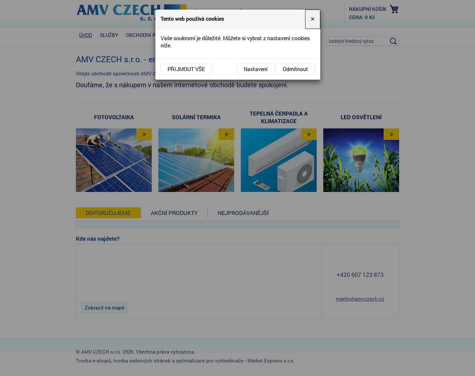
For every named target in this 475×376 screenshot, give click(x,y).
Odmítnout (295, 69)
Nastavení (256, 69)
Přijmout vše (186, 69)
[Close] (312, 19)
